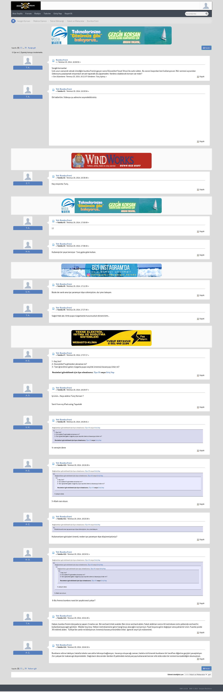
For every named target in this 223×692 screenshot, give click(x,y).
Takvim (47, 13)
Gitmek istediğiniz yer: (176, 674)
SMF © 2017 (193, 688)
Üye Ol (97, 372)
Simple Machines (205, 688)
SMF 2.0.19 (184, 688)
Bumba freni (62, 60)
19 (26, 48)
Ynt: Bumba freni (64, 89)
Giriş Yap (57, 13)
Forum (28, 13)
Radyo (37, 13)
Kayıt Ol (68, 13)
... (24, 48)
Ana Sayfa (17, 13)
